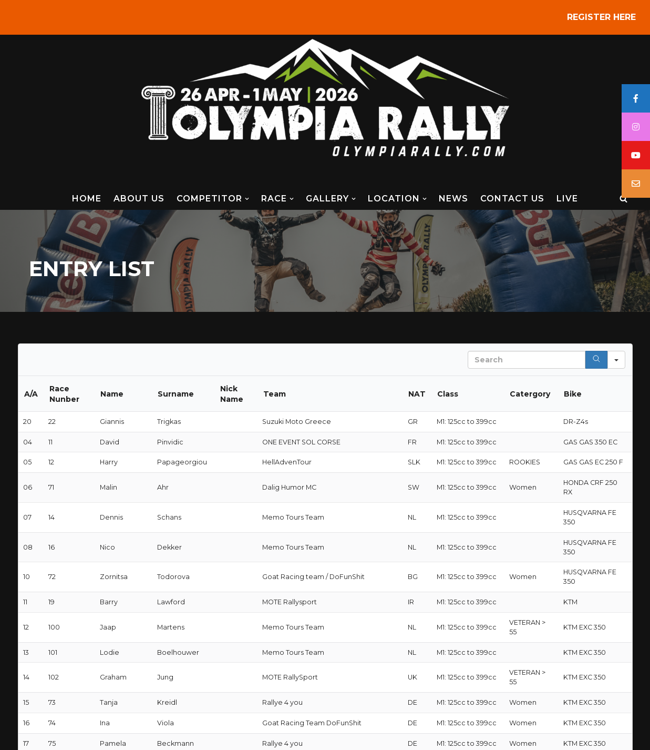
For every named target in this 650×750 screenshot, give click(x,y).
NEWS (453, 199)
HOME (86, 199)
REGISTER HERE (601, 17)
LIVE (567, 199)
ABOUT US (139, 199)
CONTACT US (512, 199)
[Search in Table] (526, 360)
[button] (247, 199)
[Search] (623, 198)
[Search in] (616, 360)
